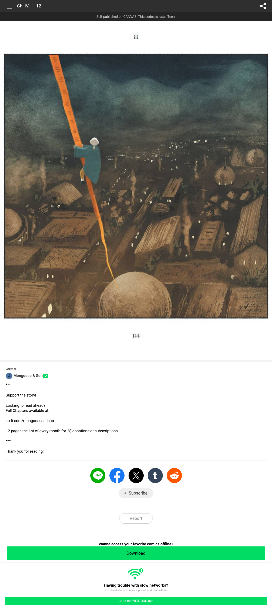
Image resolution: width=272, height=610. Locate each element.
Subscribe (138, 493)
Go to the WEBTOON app (136, 601)
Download (135, 553)
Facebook (117, 475)
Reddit (174, 475)
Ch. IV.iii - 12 (29, 6)
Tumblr (155, 475)
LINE (97, 475)
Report (136, 518)
